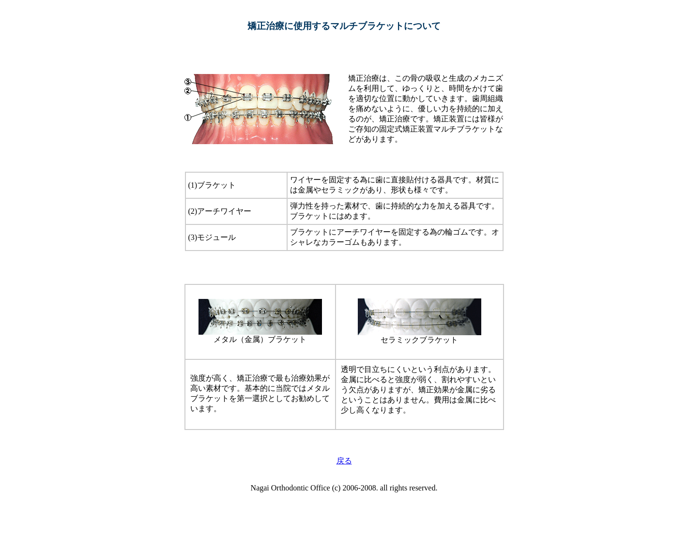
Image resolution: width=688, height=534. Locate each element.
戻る (344, 461)
